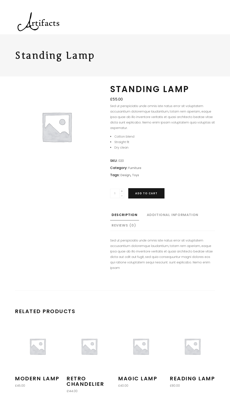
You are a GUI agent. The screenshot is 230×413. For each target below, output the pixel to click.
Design (125, 175)
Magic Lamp (137, 378)
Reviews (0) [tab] (124, 225)
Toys (135, 175)
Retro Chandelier (85, 381)
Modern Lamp (37, 378)
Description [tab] (125, 214)
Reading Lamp (192, 378)
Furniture (134, 168)
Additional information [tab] (172, 214)
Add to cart (146, 193)
